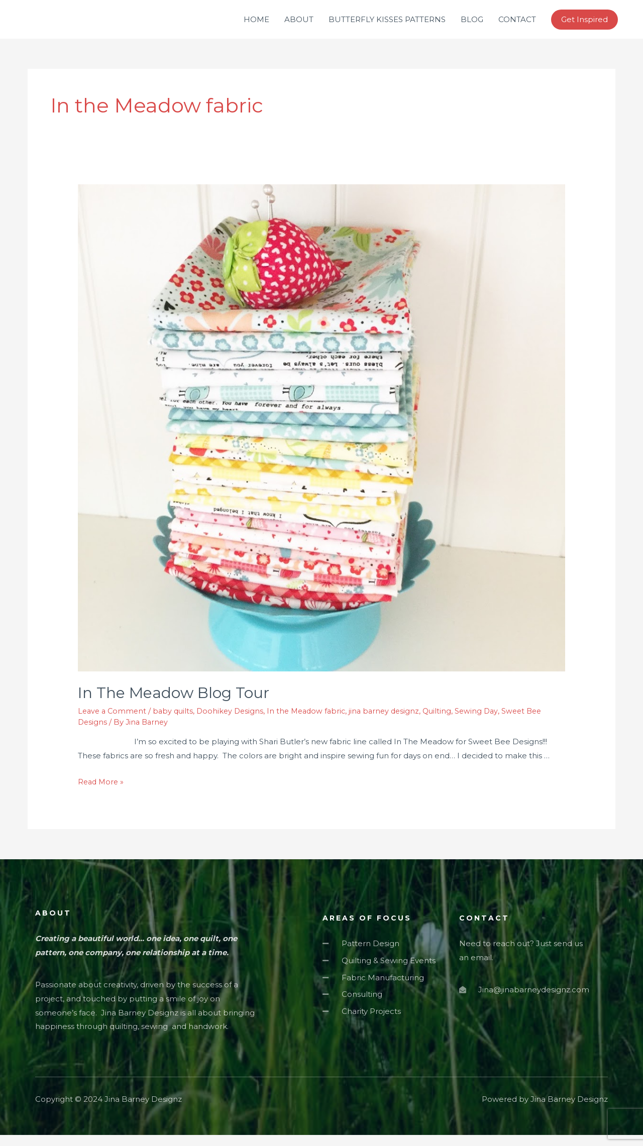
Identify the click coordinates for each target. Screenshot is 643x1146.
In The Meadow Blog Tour (173, 704)
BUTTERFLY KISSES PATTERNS (387, 25)
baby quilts (176, 722)
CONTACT (517, 25)
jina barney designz (395, 722)
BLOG (472, 25)
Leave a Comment (113, 722)
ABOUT (298, 25)
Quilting (450, 722)
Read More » (102, 792)
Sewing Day (490, 722)
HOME (256, 25)
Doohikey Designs (235, 722)
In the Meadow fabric (314, 722)
